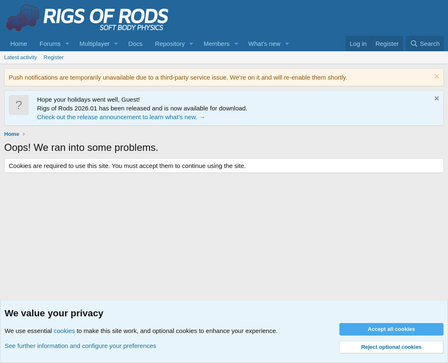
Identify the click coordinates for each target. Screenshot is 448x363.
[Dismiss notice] (435, 77)
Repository (170, 43)
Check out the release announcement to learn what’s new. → (121, 116)
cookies (64, 330)
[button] (67, 43)
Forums (50, 43)
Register (54, 57)
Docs (135, 43)
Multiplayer (95, 43)
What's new (264, 43)
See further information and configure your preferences (80, 345)
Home (18, 43)
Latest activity (20, 57)
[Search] (425, 43)
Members (217, 43)
